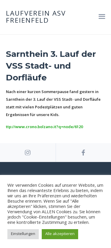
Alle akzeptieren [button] (60, 233)
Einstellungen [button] (23, 233)
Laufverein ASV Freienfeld (36, 17)
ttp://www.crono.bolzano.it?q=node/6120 (44, 126)
